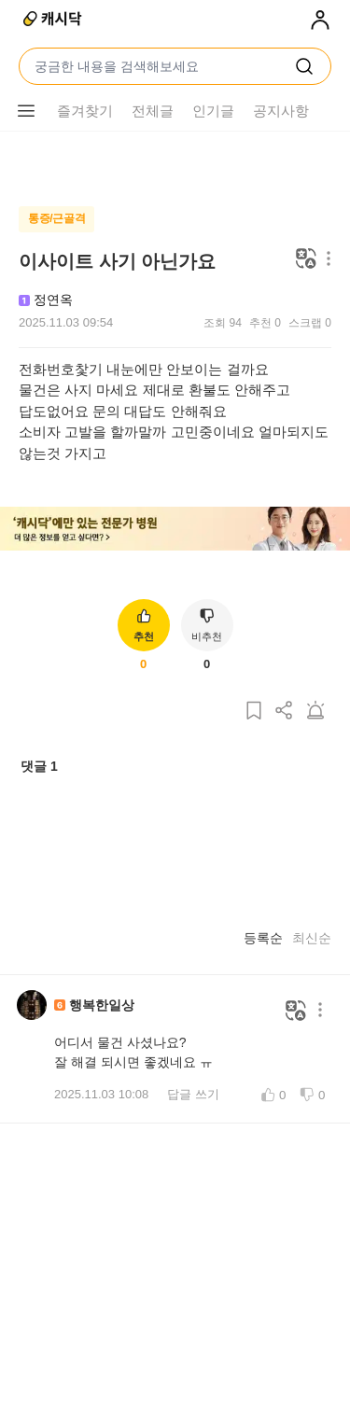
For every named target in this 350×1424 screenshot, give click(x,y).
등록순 (263, 937)
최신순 (311, 937)
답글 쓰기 (193, 1094)
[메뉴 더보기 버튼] (26, 111)
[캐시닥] (54, 20)
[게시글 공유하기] (285, 711)
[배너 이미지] (175, 530)
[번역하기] (306, 259)
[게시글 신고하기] (315, 711)
